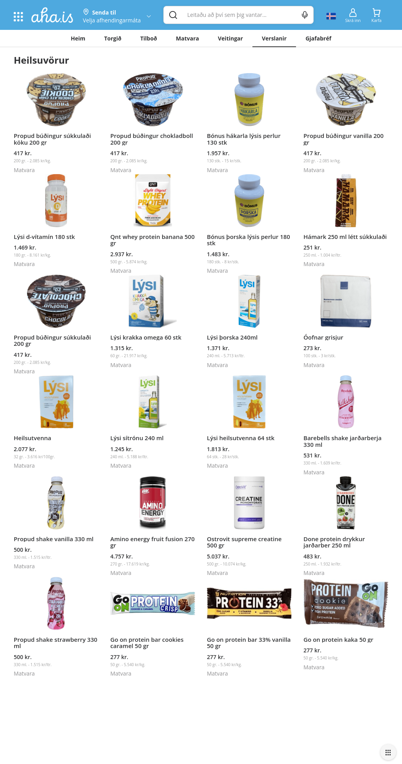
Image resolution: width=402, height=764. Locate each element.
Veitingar (230, 38)
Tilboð (148, 38)
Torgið (112, 38)
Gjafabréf (318, 38)
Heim (78, 38)
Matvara (187, 38)
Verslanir (274, 38)
